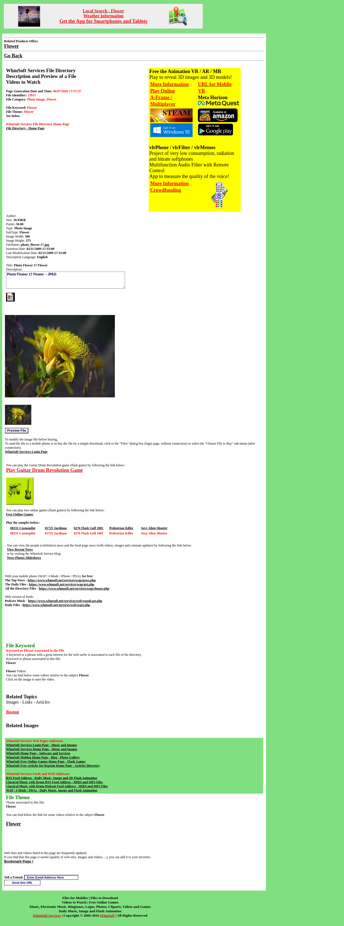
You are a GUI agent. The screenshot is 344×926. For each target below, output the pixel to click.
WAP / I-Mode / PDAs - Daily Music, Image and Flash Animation (51, 790)
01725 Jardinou (56, 528)
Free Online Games (19, 514)
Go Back (13, 55)
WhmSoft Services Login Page (26, 452)
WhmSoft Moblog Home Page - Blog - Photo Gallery (43, 757)
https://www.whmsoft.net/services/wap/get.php (61, 584)
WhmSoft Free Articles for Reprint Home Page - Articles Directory (53, 766)
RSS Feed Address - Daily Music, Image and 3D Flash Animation (51, 778)
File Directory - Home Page (25, 128)
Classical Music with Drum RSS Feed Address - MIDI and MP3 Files (54, 782)
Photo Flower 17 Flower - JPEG (65, 280)
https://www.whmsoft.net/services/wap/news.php (62, 580)
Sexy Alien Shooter (154, 528)
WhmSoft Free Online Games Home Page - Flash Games (45, 761)
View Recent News (20, 549)
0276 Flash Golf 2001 (88, 528)
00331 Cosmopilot (22, 528)
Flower (13, 824)
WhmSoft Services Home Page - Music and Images (41, 749)
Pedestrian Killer (121, 528)
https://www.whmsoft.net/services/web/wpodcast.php (65, 601)
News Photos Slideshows (24, 558)
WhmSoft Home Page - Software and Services (38, 753)
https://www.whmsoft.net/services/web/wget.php (56, 605)
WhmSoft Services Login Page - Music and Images (41, 745)
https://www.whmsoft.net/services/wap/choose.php (74, 588)
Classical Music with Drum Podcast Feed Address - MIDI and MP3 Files (57, 786)
